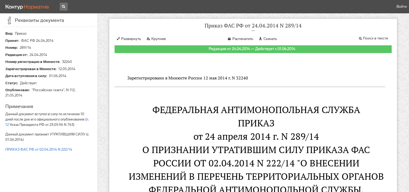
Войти (401, 6)
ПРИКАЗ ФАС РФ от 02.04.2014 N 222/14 (38, 149)
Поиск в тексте (375, 38)
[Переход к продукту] (27, 6)
